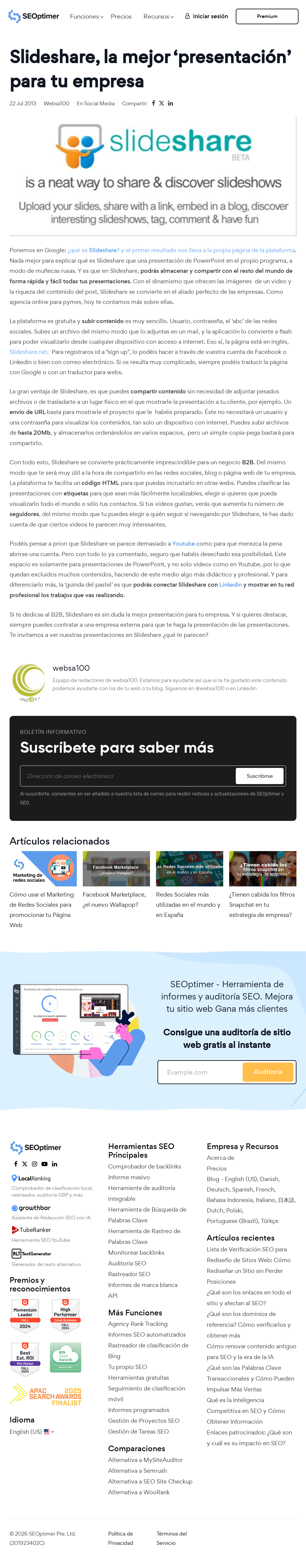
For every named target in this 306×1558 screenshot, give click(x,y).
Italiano (265, 1200)
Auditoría (268, 1071)
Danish (269, 1179)
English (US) (241, 1179)
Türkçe (270, 1221)
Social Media (99, 103)
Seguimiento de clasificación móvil (146, 1393)
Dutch (215, 1210)
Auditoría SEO (127, 1263)
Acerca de (220, 1158)
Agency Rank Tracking (138, 1324)
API (112, 1296)
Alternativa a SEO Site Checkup (150, 1481)
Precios (121, 16)
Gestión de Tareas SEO (138, 1431)
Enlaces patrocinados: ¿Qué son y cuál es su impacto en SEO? (249, 1437)
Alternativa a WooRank (139, 1492)
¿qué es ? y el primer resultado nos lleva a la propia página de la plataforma (181, 250)
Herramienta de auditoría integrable (141, 1193)
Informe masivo (129, 1177)
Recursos (156, 16)
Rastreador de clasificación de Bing (148, 1350)
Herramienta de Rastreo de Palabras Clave (144, 1236)
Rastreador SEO (129, 1274)
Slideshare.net (28, 352)
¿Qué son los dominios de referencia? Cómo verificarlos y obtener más (249, 1324)
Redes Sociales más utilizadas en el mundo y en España (188, 905)
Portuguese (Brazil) (232, 1221)
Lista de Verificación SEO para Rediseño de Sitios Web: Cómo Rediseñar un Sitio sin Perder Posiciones (249, 1265)
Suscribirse (260, 775)
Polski (234, 1210)
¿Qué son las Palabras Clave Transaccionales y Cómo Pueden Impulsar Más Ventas (250, 1378)
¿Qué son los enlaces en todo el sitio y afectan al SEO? (249, 1297)
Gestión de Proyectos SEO (144, 1421)
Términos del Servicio (172, 1538)
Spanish (242, 1189)
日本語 (286, 1200)
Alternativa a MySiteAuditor (145, 1460)
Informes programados (138, 1410)
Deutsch (218, 1189)
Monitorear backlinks (136, 1252)
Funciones (84, 16)
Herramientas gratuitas (138, 1377)
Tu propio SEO (127, 1367)
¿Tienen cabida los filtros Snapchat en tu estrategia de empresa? (262, 905)
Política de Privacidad (120, 1538)
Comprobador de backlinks (144, 1166)
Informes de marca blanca (143, 1285)
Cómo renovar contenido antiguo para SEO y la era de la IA (251, 1351)
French (265, 1189)
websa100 (56, 103)
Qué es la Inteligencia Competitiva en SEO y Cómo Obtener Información (246, 1410)
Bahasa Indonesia (230, 1200)
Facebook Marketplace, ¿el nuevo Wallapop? (114, 900)
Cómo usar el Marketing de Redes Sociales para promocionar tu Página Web (42, 910)
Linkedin (230, 585)
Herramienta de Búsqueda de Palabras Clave (147, 1215)
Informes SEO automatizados (147, 1334)
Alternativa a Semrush (137, 1471)
